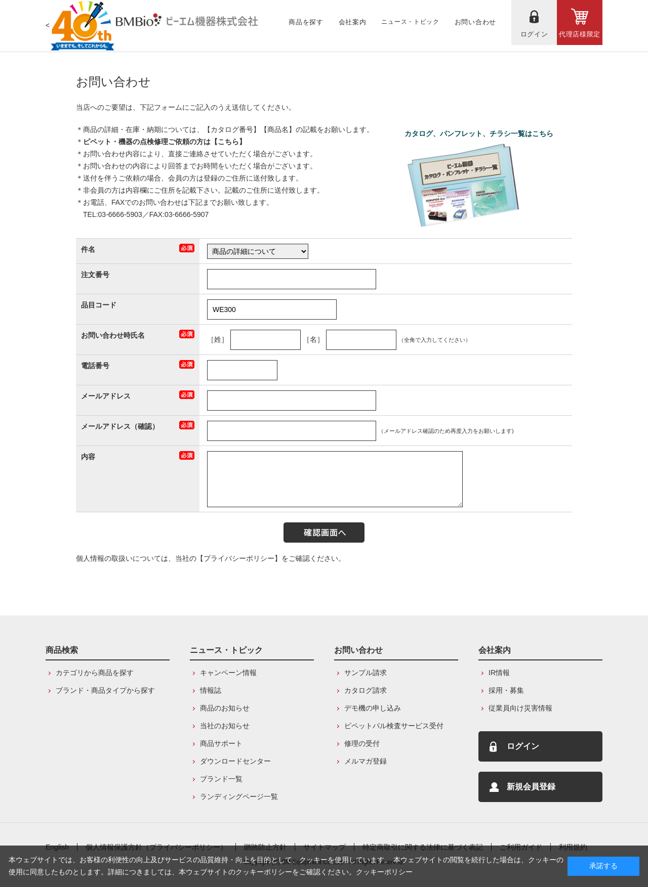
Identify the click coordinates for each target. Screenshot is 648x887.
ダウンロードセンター (235, 761)
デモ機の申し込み (372, 708)
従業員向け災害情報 (520, 708)
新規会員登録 (531, 786)
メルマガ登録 (365, 761)
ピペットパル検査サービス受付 (393, 726)
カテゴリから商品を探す (95, 673)
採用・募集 (506, 690)
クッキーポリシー (384, 872)
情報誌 (210, 690)
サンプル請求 (365, 673)
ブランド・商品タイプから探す (105, 690)
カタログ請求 (365, 690)
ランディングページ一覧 (239, 796)
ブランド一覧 (221, 779)
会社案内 (494, 650)
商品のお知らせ (225, 708)
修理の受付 (362, 743)
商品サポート (221, 743)
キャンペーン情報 (228, 673)
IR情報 (499, 673)
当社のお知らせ (225, 726)
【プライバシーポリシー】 (238, 558)
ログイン (523, 746)
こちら (228, 142)
